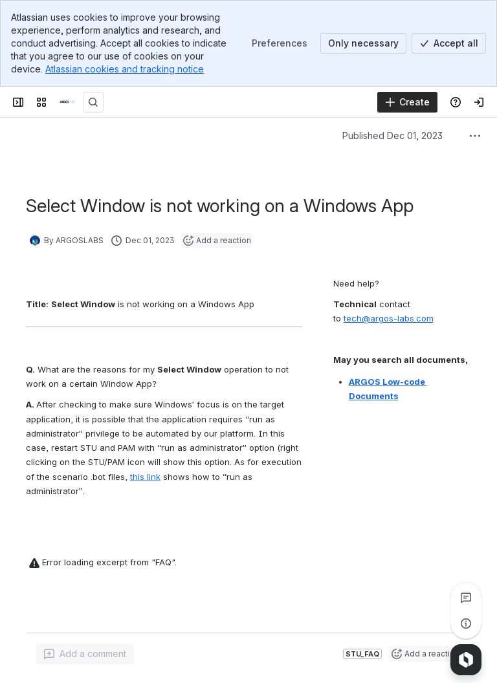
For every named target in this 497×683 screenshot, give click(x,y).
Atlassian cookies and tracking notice (124, 68)
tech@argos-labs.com (389, 318)
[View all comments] (466, 597)
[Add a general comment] (85, 654)
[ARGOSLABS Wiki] (67, 102)
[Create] (407, 102)
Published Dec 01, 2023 (392, 135)
